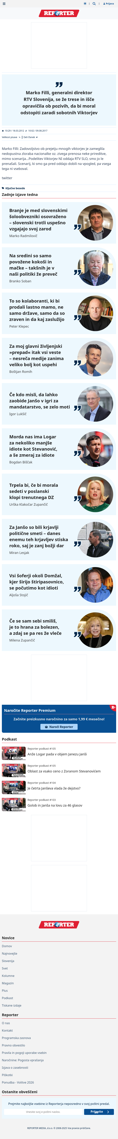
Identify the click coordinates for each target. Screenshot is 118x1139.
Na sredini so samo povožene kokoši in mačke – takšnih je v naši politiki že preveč (33, 264)
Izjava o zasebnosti (15, 1068)
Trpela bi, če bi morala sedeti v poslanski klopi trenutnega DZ (33, 491)
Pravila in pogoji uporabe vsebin (24, 1053)
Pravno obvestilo (13, 1045)
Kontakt (7, 1030)
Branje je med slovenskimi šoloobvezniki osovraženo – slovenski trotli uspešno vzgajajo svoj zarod (38, 219)
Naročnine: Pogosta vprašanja (23, 1060)
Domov (7, 946)
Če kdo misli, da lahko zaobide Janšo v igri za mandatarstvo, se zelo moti (39, 400)
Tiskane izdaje (11, 1005)
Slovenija (8, 961)
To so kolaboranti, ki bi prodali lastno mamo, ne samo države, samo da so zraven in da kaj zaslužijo (37, 310)
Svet (5, 968)
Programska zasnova (16, 1038)
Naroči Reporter (59, 727)
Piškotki (7, 1075)
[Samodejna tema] (85, 3)
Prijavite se (100, 1112)
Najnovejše (9, 953)
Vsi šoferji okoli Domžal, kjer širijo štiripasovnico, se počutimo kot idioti (36, 581)
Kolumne (8, 976)
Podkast (7, 998)
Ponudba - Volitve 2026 (18, 1082)
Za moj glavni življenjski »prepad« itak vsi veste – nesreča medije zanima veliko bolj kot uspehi (36, 355)
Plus (5, 991)
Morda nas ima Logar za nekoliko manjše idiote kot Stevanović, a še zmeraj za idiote (33, 446)
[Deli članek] (31, 137)
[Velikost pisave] (11, 137)
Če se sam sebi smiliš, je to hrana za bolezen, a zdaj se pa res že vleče (35, 627)
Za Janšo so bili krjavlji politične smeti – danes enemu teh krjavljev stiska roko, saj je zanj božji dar (38, 536)
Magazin (8, 983)
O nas (6, 1023)
